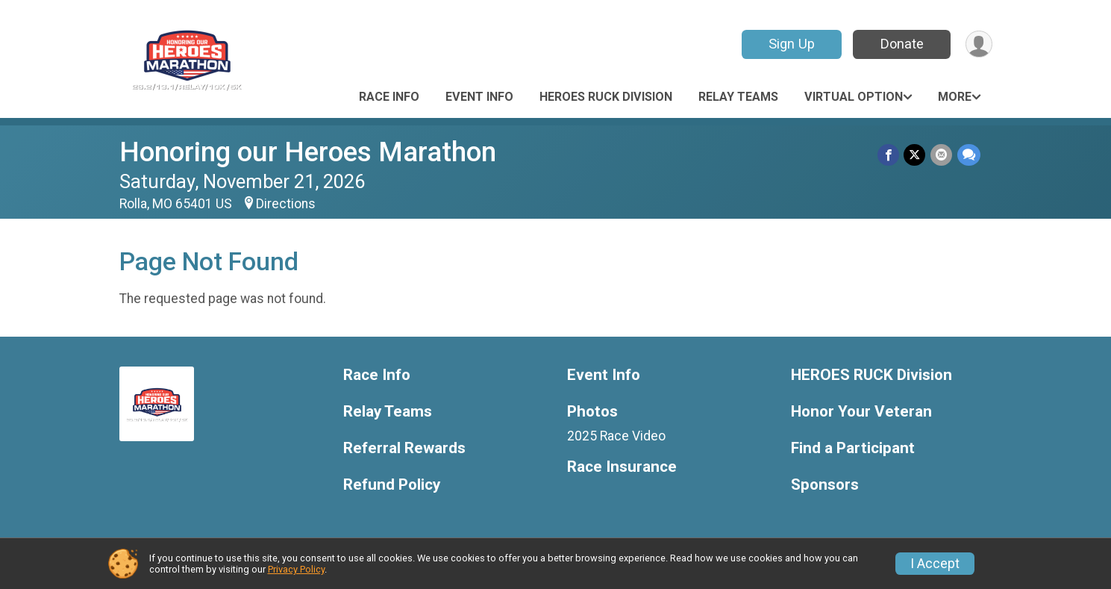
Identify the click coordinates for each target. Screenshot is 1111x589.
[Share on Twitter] (916, 155)
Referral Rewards (404, 448)
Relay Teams (738, 97)
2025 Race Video (616, 435)
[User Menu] (978, 44)
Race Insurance (622, 467)
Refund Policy (391, 484)
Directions (286, 203)
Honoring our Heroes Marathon (307, 152)
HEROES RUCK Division (605, 97)
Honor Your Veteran (861, 411)
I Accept (935, 563)
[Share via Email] (942, 155)
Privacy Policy (296, 569)
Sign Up (790, 44)
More (954, 97)
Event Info (479, 97)
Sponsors (825, 484)
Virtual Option (853, 97)
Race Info (389, 97)
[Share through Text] (968, 155)
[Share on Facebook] (890, 155)
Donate (900, 44)
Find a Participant (853, 448)
